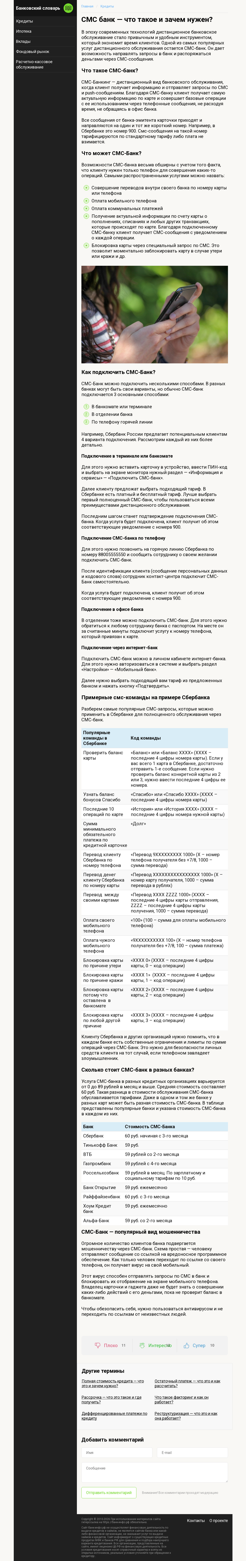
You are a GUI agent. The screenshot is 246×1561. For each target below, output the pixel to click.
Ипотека (23, 31)
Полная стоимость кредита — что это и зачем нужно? (113, 1383)
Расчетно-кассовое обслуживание (34, 64)
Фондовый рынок (32, 51)
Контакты (196, 1520)
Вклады (23, 41)
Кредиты (24, 21)
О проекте (218, 1520)
